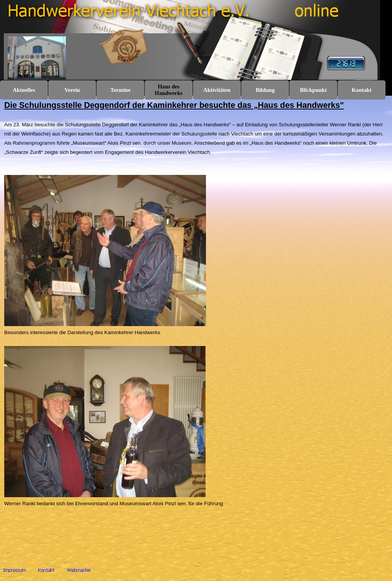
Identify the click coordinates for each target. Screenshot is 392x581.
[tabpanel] (196, 331)
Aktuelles (24, 90)
